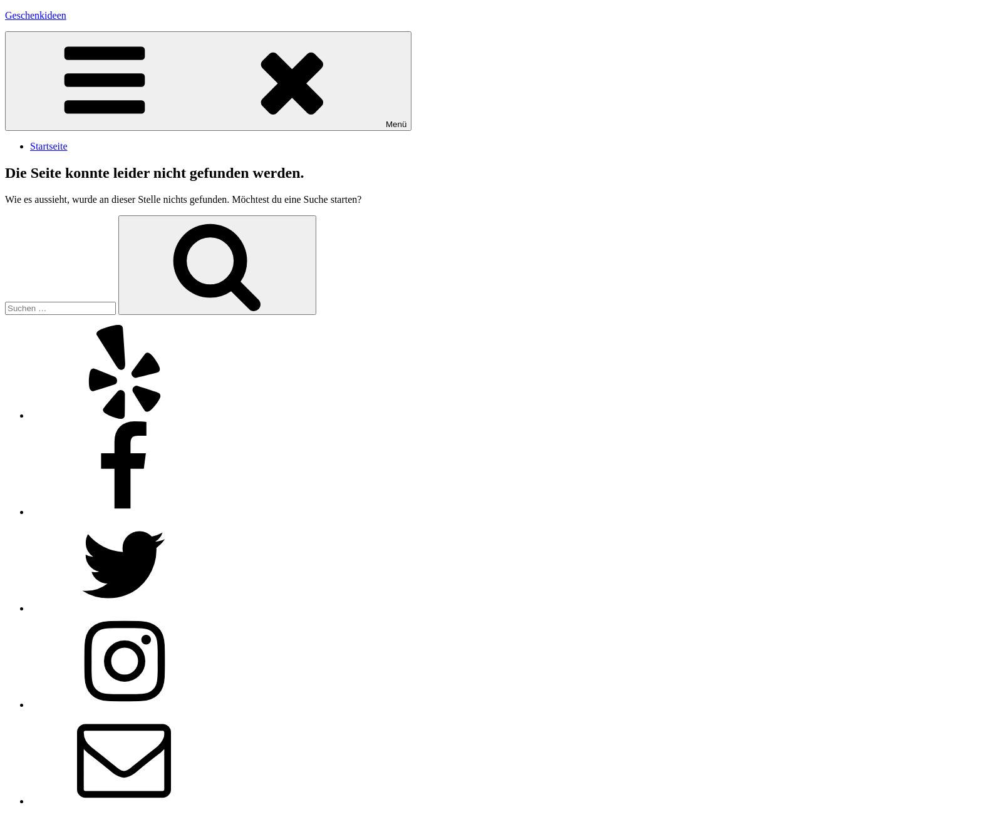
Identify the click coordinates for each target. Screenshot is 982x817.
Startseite (49, 146)
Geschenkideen (35, 15)
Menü (208, 81)
